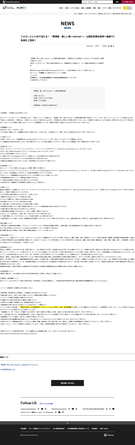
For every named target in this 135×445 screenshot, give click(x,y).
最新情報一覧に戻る (67, 383)
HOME (61, 8)
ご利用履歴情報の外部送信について (78, 428)
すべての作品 (75, 8)
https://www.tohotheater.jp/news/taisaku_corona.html (18, 333)
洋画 (99, 8)
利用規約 (94, 428)
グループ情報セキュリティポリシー (40, 428)
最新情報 (80, 13)
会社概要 (23, 428)
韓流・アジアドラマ (114, 8)
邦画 (94, 8)
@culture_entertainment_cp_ (68, 149)
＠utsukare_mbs (35, 151)
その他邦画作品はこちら (7, 369)
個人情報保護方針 (58, 428)
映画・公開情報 (86, 8)
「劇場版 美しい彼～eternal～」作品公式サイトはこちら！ (19, 365)
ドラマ (104, 8)
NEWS (67, 8)
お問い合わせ (104, 428)
